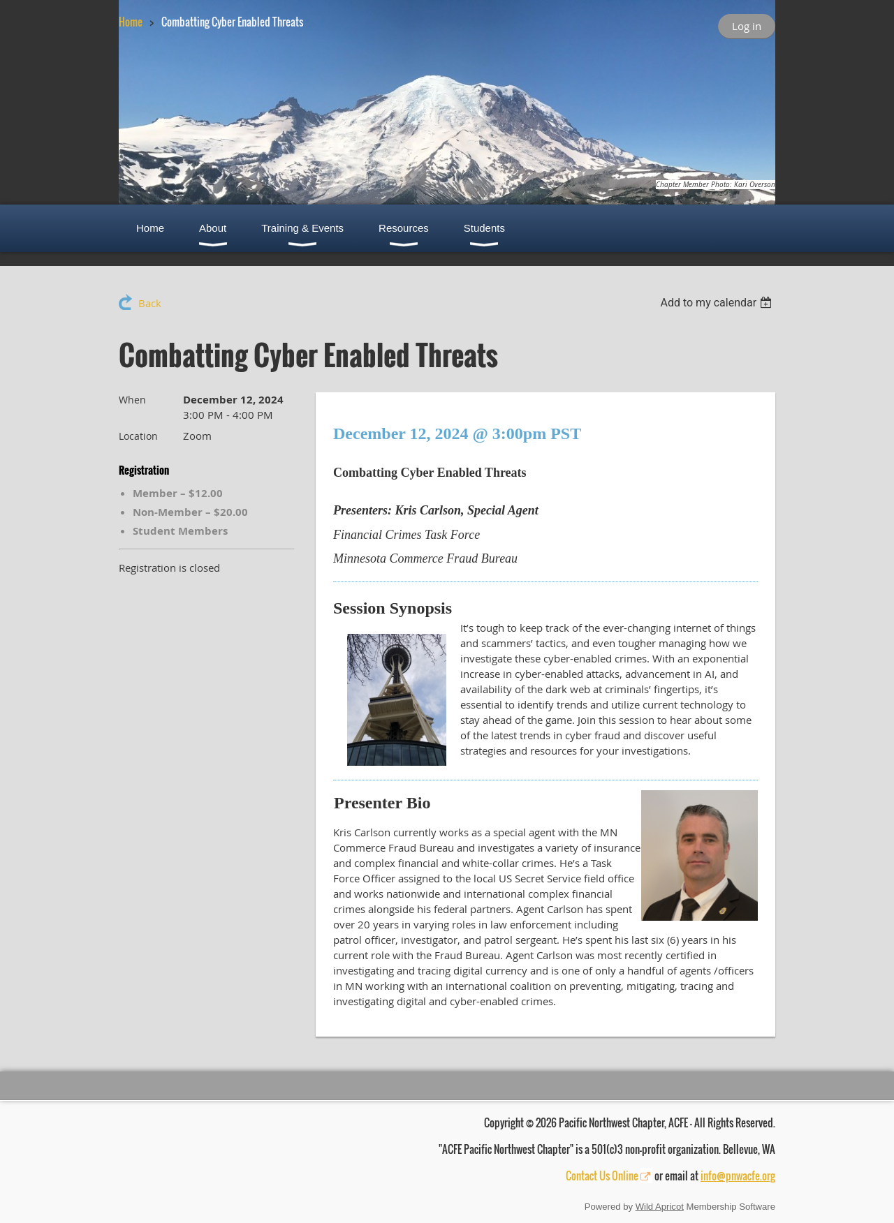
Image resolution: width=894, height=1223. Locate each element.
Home (130, 21)
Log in (746, 26)
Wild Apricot (660, 1206)
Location (138, 436)
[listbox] (717, 302)
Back (149, 303)
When (132, 399)
